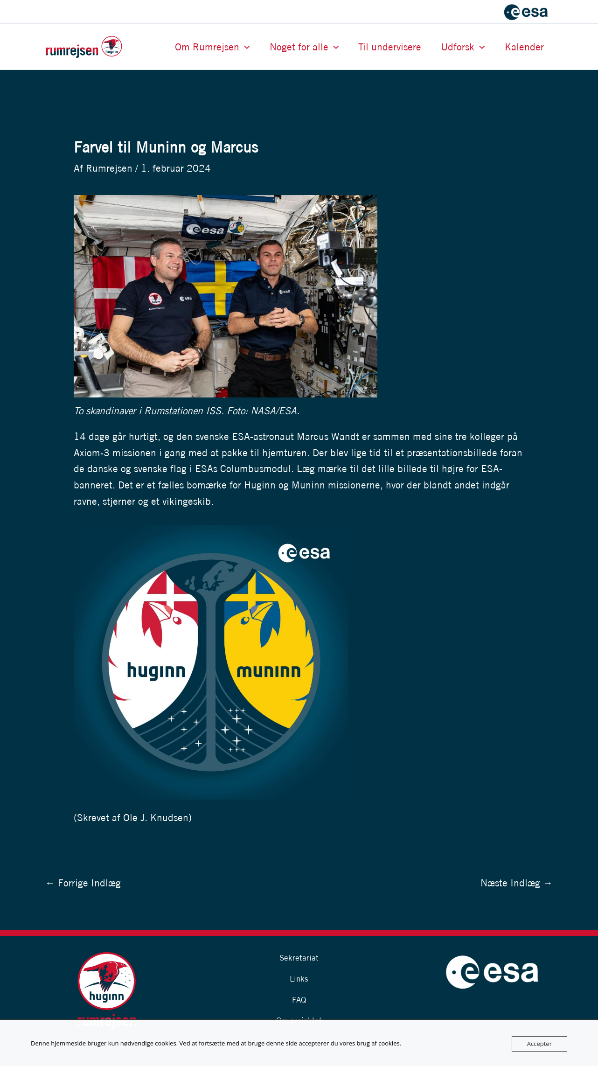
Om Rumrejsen (212, 46)
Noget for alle (304, 46)
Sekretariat (299, 957)
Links (299, 978)
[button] (244, 46)
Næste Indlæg (516, 883)
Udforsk (463, 46)
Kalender (524, 47)
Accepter (539, 1043)
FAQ (299, 999)
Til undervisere (389, 47)
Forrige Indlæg (83, 883)
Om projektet (299, 1020)
